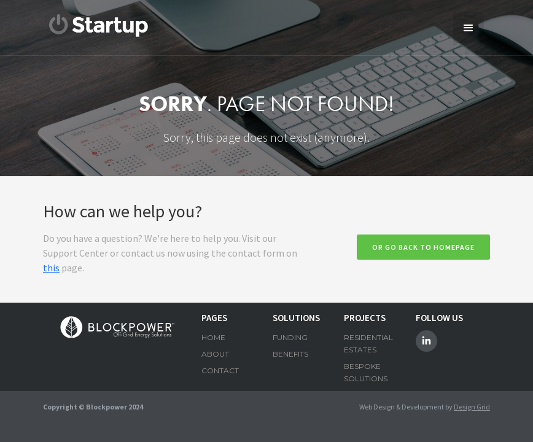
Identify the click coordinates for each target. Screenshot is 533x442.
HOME (213, 337)
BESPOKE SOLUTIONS (365, 372)
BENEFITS (290, 354)
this (51, 268)
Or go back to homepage (423, 247)
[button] (468, 27)
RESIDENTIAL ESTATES (367, 343)
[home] (99, 25)
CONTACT (220, 370)
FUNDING (290, 337)
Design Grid (472, 406)
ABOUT (215, 354)
